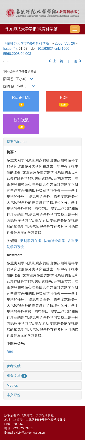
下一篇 (74, 61)
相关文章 (17, 375)
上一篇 (55, 61)
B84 (10, 352)
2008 (59, 43)
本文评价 (14, 395)
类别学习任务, (32, 241)
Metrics (12, 385)
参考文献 (14, 366)
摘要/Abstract (17, 142)
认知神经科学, (55, 241)
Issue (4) (10, 48)
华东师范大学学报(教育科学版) (32, 29)
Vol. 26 (69, 43)
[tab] (42, 142)
